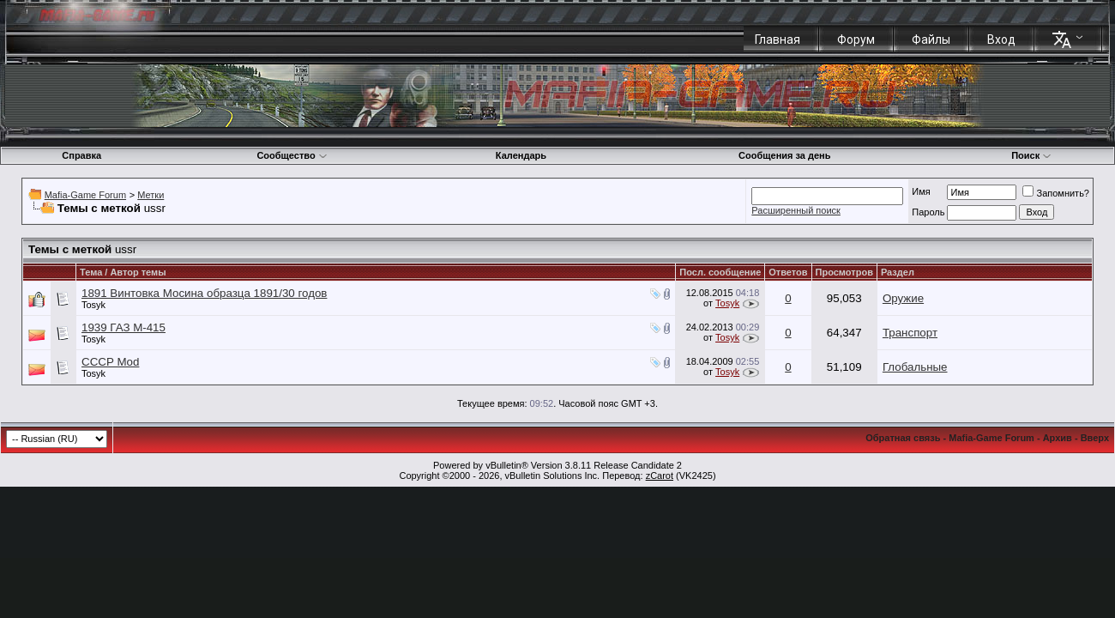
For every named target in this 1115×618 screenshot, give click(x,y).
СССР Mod (110, 361)
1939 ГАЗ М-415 (123, 327)
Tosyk (93, 305)
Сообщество (291, 155)
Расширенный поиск (796, 210)
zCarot (659, 475)
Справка (81, 155)
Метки (150, 195)
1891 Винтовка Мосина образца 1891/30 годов (204, 293)
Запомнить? (1055, 193)
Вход (1001, 39)
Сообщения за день (784, 155)
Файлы (931, 39)
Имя (921, 191)
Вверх (1095, 438)
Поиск (1031, 155)
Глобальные (915, 366)
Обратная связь (902, 438)
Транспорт (910, 332)
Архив (1057, 438)
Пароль (928, 212)
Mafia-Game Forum (85, 195)
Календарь (521, 155)
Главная (777, 39)
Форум (856, 39)
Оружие (903, 298)
